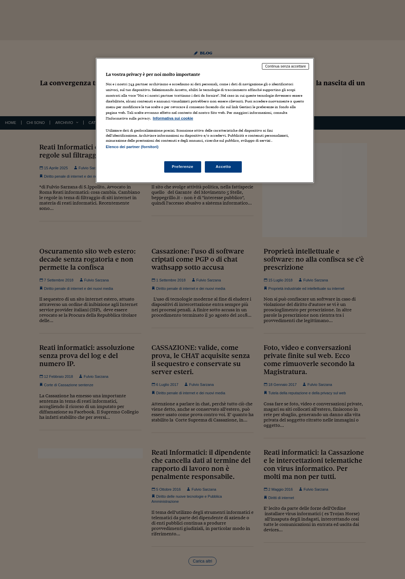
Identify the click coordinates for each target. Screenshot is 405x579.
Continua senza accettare (285, 66)
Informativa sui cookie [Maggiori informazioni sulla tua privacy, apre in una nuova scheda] (173, 118)
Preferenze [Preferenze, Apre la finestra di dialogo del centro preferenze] (182, 167)
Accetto (223, 167)
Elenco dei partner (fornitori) (132, 147)
